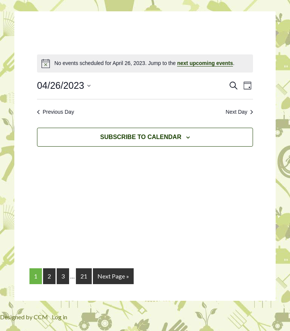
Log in (59, 316)
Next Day (239, 112)
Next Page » (113, 276)
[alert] (145, 63)
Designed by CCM (24, 316)
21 (83, 276)
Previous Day (55, 112)
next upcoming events (205, 63)
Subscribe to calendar (140, 137)
